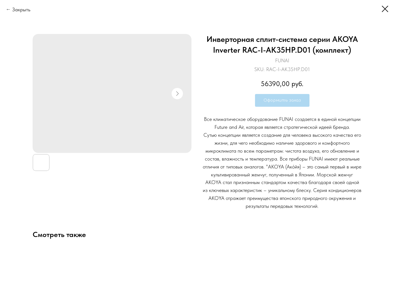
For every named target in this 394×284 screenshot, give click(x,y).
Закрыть (21, 9)
